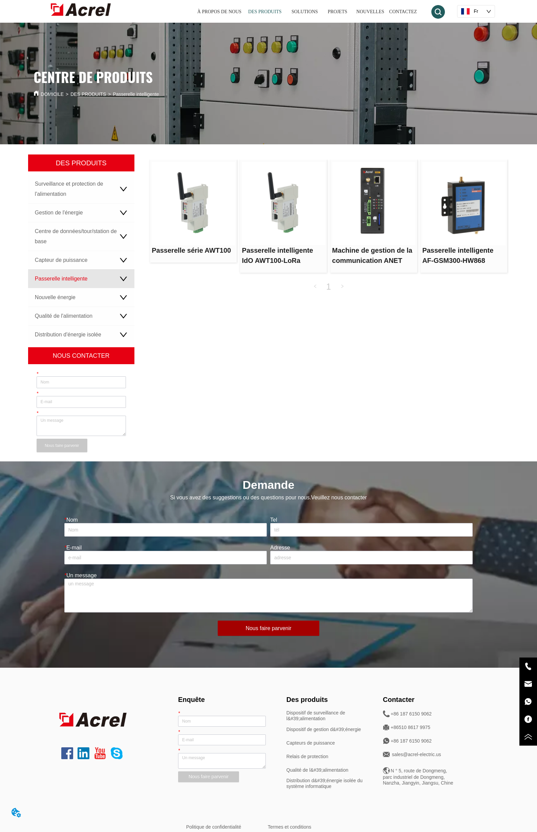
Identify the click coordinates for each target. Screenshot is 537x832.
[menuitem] (308, 11)
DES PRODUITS (88, 94)
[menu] (308, 11)
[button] (308, 12)
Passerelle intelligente (136, 94)
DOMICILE (52, 94)
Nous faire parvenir (62, 445)
